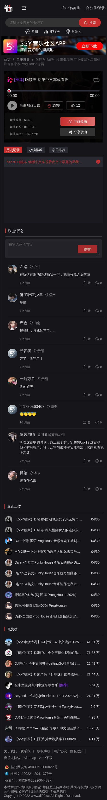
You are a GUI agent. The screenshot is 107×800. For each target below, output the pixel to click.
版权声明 (43, 751)
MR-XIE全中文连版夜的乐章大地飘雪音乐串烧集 (49, 552)
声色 (23, 323)
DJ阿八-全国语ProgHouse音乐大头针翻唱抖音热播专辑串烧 (49, 717)
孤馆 (23, 473)
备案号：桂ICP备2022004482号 (29, 780)
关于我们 (10, 751)
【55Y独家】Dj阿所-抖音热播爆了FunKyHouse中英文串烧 (49, 739)
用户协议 (60, 751)
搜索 (89, 23)
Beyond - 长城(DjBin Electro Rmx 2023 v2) (49, 696)
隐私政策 (76, 751)
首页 (7, 60)
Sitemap (30, 758)
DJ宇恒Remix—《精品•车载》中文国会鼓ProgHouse (49, 728)
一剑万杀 (27, 379)
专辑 (31, 31)
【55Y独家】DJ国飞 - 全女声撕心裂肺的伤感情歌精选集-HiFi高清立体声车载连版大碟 (49, 653)
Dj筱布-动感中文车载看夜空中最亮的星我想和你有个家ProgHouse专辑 (43, 162)
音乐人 (73, 31)
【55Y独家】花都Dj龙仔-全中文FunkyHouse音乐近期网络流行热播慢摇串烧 (49, 707)
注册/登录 (95, 8)
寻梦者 (25, 351)
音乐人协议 (12, 758)
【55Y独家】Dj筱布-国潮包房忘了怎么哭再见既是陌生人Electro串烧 (49, 519)
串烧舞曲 (23, 60)
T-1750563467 (32, 407)
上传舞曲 (71, 8)
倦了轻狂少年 (31, 295)
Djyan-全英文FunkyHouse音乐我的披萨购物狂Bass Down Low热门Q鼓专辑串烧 (49, 562)
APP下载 (46, 758)
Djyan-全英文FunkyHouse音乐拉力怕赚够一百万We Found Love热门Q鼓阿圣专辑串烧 (49, 573)
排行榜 (52, 31)
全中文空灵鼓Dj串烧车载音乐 (41, 685)
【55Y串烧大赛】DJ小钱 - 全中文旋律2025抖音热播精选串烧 (49, 642)
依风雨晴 (27, 434)
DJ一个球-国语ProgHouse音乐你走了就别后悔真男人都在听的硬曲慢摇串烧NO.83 (49, 541)
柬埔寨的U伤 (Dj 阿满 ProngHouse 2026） (46, 595)
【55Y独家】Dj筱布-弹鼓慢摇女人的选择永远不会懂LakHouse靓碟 (49, 530)
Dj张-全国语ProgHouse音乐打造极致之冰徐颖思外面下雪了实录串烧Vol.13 (49, 616)
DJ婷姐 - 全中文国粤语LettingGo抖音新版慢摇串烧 (49, 663)
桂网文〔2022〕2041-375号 (31, 774)
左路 (23, 267)
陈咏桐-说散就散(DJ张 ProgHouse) (41, 605)
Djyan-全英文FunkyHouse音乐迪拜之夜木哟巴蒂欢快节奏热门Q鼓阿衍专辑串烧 (49, 584)
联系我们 (27, 751)
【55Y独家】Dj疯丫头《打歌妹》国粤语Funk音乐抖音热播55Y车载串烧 (49, 674)
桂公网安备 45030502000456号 (34, 767)
